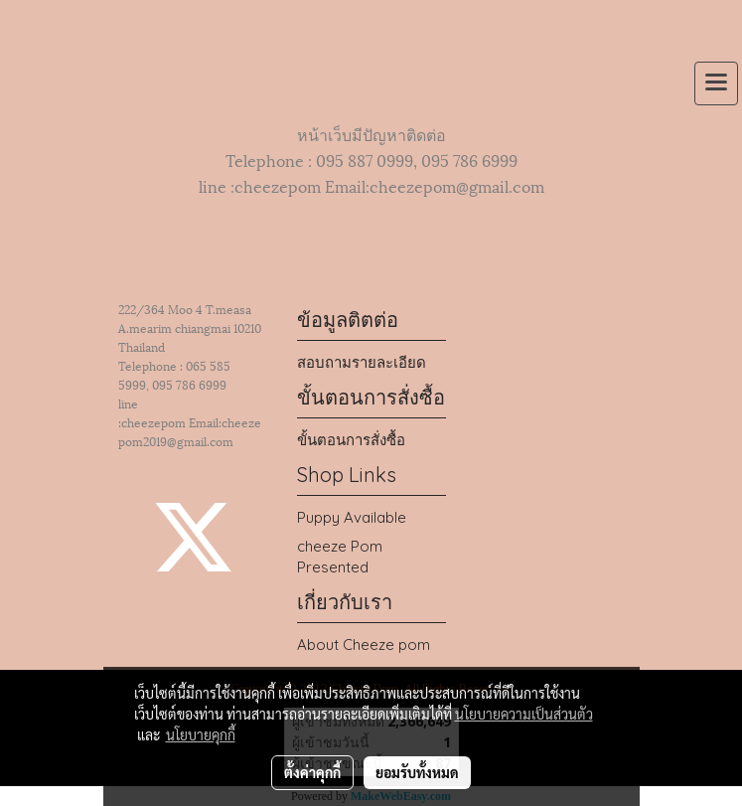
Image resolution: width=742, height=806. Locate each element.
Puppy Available (351, 517)
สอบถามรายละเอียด (361, 362)
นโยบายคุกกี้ (200, 734)
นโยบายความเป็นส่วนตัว (524, 714)
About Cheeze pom (363, 644)
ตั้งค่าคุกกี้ (312, 772)
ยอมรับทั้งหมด (417, 772)
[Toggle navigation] (716, 83)
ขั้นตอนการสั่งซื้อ (351, 439)
